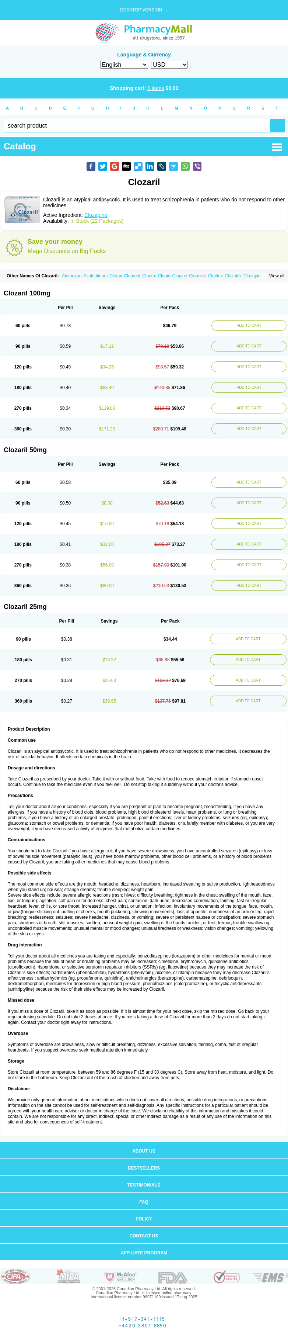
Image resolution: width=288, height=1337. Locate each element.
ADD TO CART (249, 325)
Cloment (132, 275)
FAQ (143, 1202)
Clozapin (252, 275)
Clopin (164, 275)
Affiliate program (144, 1252)
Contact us (144, 1236)
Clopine (179, 275)
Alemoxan (71, 275)
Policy (144, 1219)
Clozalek (233, 275)
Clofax (115, 275)
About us (143, 1151)
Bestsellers (144, 1168)
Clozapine (95, 215)
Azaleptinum (95, 275)
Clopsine (197, 275)
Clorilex (215, 275)
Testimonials (143, 1185)
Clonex (149, 275)
